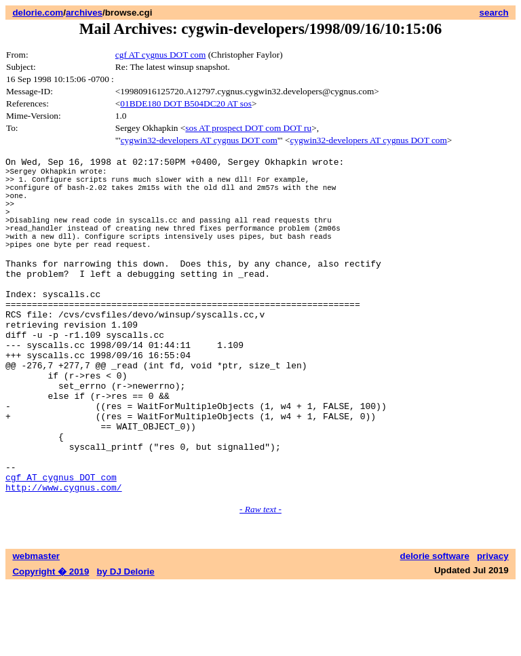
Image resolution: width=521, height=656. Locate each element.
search (494, 12)
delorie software (434, 627)
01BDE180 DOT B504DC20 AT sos (186, 103)
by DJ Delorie (126, 643)
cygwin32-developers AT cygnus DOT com (199, 140)
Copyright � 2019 (50, 643)
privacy (493, 627)
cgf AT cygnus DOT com (160, 55)
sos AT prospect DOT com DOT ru (248, 128)
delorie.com (37, 12)
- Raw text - (260, 580)
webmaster (36, 627)
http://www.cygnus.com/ (63, 558)
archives (84, 12)
